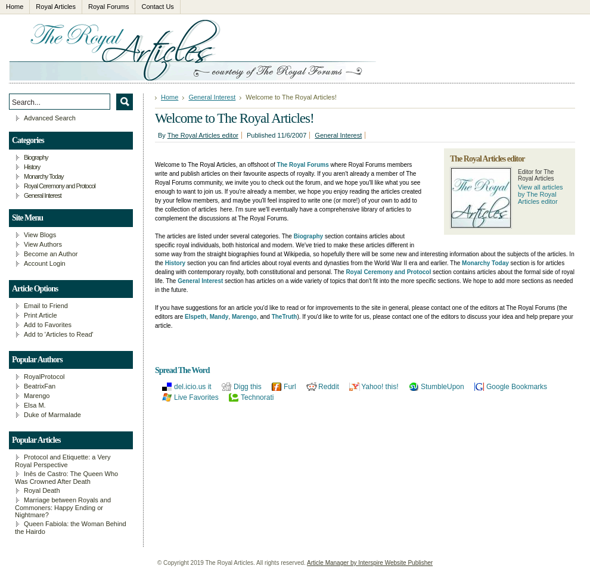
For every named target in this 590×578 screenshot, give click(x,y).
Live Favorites (196, 397)
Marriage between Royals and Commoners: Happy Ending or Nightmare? (63, 507)
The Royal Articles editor (202, 135)
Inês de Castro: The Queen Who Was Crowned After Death (66, 477)
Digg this (248, 387)
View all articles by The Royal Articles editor (540, 194)
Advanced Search (50, 118)
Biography (36, 157)
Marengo (36, 395)
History (32, 166)
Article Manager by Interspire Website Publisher (370, 563)
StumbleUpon (442, 387)
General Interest (211, 97)
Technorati (257, 397)
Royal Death (42, 490)
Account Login (45, 263)
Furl (290, 387)
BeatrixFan (39, 386)
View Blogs (40, 234)
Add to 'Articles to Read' (59, 334)
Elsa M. (35, 405)
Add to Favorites (48, 324)
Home (169, 97)
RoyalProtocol (44, 376)
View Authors (43, 244)
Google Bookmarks (516, 387)
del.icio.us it (193, 387)
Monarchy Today (44, 176)
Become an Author (51, 253)
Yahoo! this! (379, 387)
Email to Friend (46, 305)
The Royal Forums (303, 164)
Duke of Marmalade (52, 414)
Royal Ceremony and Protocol (59, 185)
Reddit (328, 387)
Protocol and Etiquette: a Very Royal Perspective (63, 460)
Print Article (40, 315)
